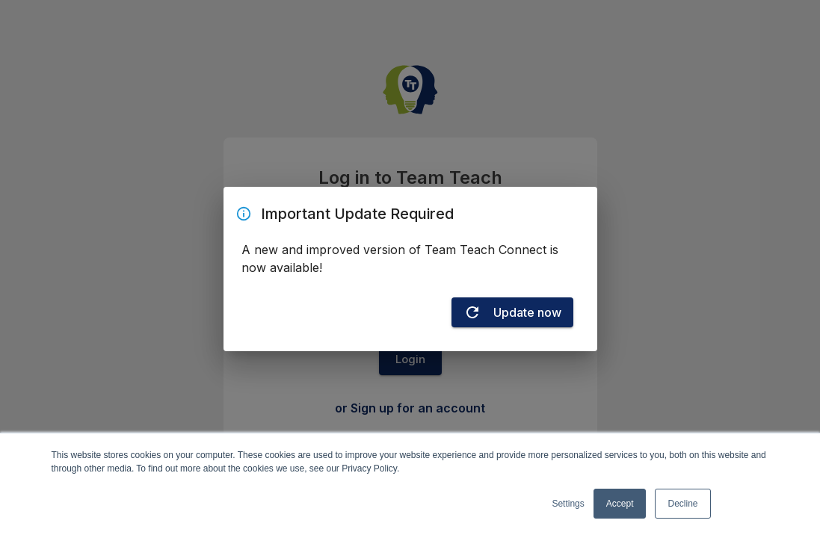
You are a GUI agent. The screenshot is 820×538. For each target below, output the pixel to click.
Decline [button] (682, 503)
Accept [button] (620, 503)
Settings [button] (568, 503)
